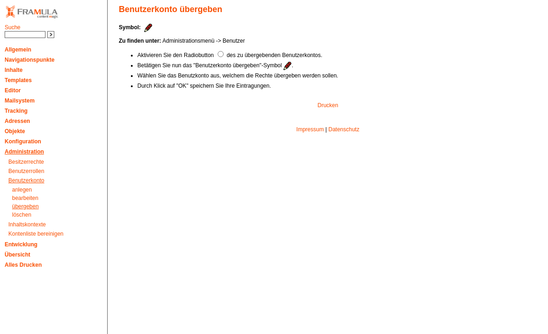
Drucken (327, 105)
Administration (24, 151)
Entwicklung (21, 244)
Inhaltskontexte (27, 224)
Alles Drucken (23, 265)
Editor (13, 90)
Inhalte (14, 70)
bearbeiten (25, 198)
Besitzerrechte (26, 162)
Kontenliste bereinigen (36, 234)
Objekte (15, 131)
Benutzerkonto (26, 180)
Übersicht (17, 254)
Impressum (310, 129)
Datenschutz (344, 129)
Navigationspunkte (29, 60)
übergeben (25, 206)
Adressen (17, 121)
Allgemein (18, 49)
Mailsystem (20, 100)
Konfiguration (23, 141)
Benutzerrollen (26, 171)
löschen (21, 215)
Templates (18, 80)
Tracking (16, 111)
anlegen (22, 189)
